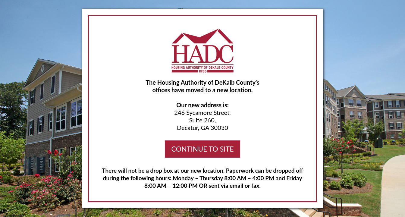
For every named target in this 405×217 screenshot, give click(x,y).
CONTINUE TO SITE (202, 149)
